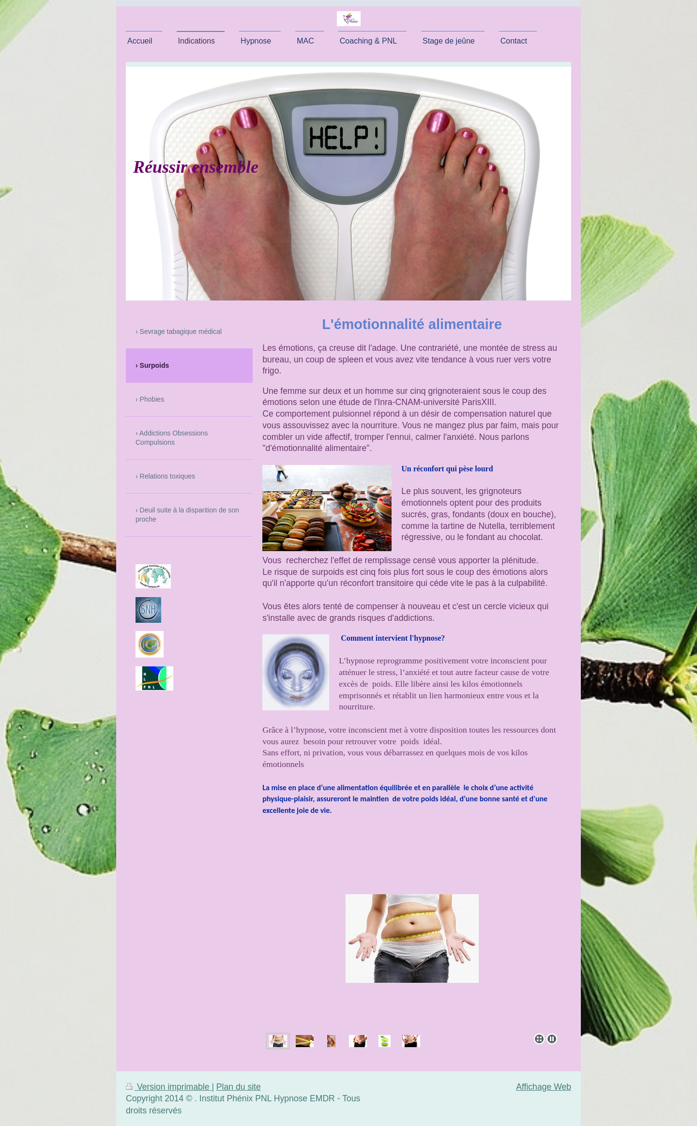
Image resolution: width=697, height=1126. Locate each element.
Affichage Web (543, 1087)
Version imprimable (169, 1087)
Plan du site (238, 1087)
